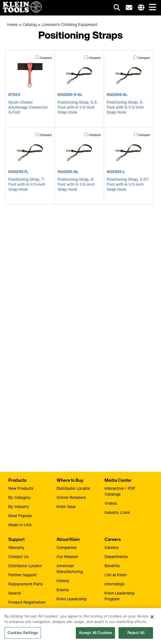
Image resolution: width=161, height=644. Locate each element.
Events (63, 590)
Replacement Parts (25, 584)
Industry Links (117, 512)
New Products (20, 488)
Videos (110, 503)
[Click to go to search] (117, 8)
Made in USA (20, 525)
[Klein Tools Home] (21, 11)
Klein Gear (66, 506)
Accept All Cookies (95, 635)
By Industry (18, 506)
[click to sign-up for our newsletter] (129, 7)
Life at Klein (115, 575)
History (63, 580)
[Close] (152, 619)
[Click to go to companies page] (141, 7)
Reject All (135, 635)
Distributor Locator (73, 488)
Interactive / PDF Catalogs (119, 491)
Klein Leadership (72, 599)
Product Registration (26, 602)
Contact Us (18, 556)
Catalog (30, 24)
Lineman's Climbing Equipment (69, 24)
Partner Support (22, 575)
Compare (46, 58)
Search (14, 593)
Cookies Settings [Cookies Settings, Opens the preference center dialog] (22, 635)
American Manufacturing (70, 568)
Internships (114, 584)
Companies (67, 547)
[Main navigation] (151, 7)
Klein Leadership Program (119, 596)
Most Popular (20, 516)
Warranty (16, 547)
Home (12, 24)
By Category (19, 497)
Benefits (112, 566)
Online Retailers (71, 497)
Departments (116, 556)
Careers (111, 547)
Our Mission (67, 556)
